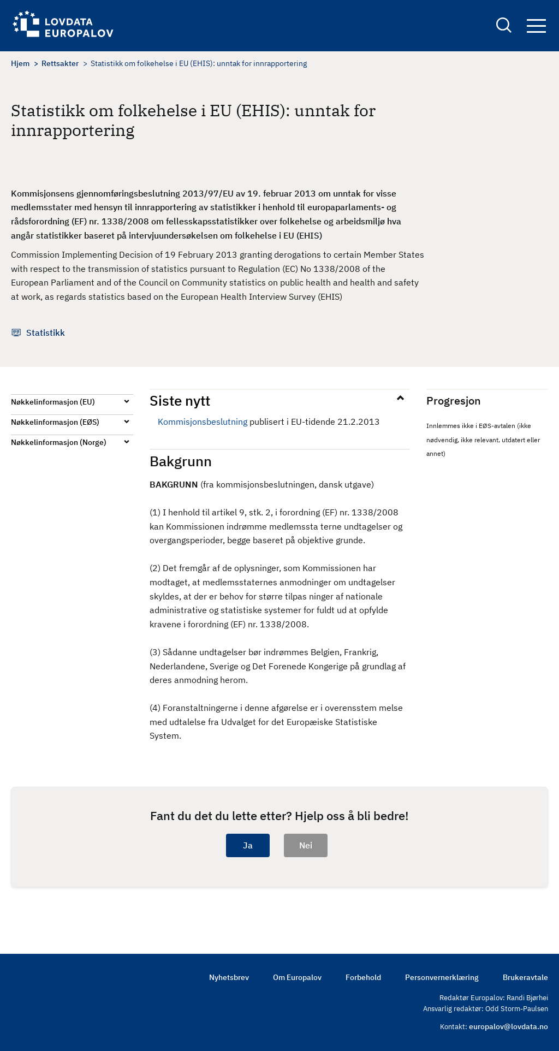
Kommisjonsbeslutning (202, 421)
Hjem (20, 63)
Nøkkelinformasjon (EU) (53, 402)
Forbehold (363, 977)
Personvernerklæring (442, 977)
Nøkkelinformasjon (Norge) (58, 442)
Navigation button (536, 26)
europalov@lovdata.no (508, 1026)
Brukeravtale (525, 977)
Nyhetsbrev (229, 977)
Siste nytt (180, 400)
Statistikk (45, 332)
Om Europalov (297, 977)
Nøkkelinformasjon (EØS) (55, 422)
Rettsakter (60, 63)
